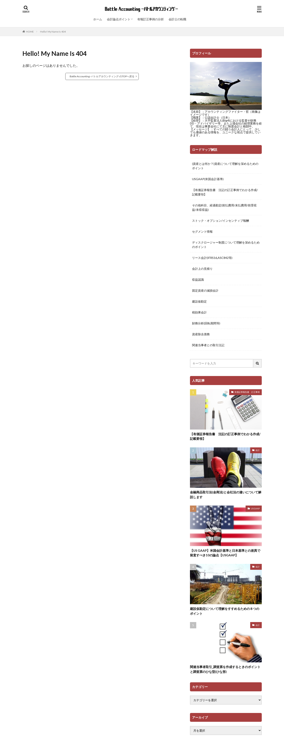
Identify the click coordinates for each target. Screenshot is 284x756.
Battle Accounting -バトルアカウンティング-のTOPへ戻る (102, 76)
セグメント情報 (202, 231)
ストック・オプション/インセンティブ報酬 (220, 220)
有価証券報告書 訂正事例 (247, 392)
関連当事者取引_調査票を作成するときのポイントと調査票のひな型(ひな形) (225, 669)
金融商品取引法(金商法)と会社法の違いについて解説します (225, 494)
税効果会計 (199, 312)
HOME (30, 31)
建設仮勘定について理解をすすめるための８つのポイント (224, 611)
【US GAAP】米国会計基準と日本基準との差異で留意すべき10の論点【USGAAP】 (225, 553)
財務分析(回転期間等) (206, 323)
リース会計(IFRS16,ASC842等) (212, 257)
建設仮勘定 (199, 301)
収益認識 (198, 279)
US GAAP (255, 508)
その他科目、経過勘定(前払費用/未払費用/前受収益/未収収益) (224, 207)
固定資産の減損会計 (205, 290)
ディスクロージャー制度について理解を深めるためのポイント (226, 245)
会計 (257, 450)
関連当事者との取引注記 (208, 345)
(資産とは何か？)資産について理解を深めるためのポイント (225, 166)
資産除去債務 (201, 334)
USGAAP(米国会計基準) (208, 179)
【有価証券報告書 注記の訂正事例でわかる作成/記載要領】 (225, 192)
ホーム (97, 19)
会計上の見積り (202, 268)
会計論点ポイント (118, 19)
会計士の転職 (177, 19)
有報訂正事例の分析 (150, 19)
